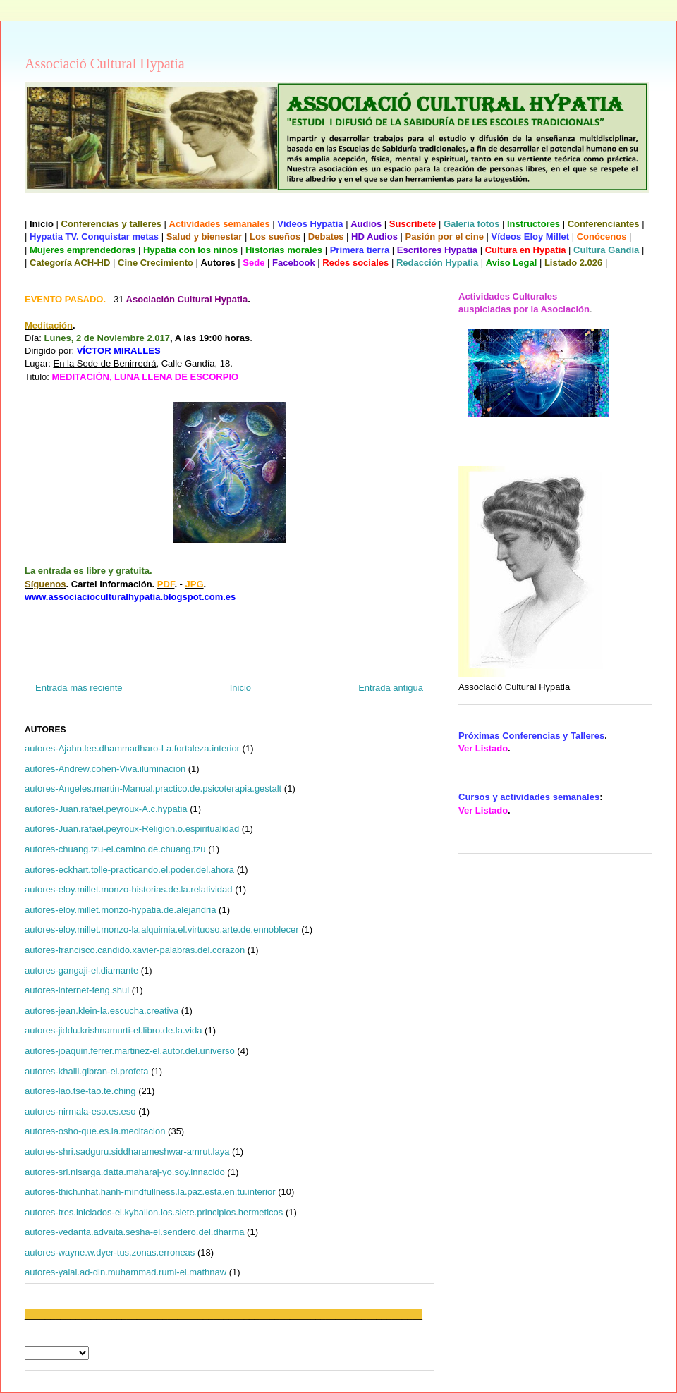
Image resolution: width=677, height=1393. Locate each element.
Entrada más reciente (79, 687)
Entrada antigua (390, 687)
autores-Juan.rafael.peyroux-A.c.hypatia (106, 809)
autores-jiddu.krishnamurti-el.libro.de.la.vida (113, 1030)
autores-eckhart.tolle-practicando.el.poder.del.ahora (129, 869)
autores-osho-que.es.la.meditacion (95, 1131)
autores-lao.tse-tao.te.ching (80, 1091)
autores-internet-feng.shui (77, 990)
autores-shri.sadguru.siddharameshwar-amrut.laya (127, 1151)
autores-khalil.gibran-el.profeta (87, 1071)
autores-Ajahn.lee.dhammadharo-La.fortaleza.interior (132, 748)
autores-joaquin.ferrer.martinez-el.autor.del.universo (130, 1050)
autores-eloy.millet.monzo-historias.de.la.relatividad (129, 889)
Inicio (240, 687)
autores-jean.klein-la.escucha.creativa (101, 1010)
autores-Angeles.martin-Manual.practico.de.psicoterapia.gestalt (153, 788)
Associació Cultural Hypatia (105, 63)
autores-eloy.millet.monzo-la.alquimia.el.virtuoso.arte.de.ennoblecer (162, 929)
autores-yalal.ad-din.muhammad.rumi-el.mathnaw (125, 1272)
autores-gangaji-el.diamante (81, 970)
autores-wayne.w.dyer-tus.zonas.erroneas (110, 1252)
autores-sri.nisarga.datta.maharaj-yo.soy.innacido (125, 1172)
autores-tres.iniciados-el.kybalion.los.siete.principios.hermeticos (154, 1212)
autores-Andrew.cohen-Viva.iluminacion (105, 768)
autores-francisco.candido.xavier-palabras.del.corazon (135, 950)
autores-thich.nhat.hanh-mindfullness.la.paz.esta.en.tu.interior (150, 1191)
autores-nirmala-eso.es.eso (80, 1111)
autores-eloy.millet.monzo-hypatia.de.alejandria (120, 909)
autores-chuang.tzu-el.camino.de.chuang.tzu (115, 849)
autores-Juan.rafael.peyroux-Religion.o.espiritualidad (132, 828)
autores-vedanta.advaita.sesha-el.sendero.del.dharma (134, 1232)
